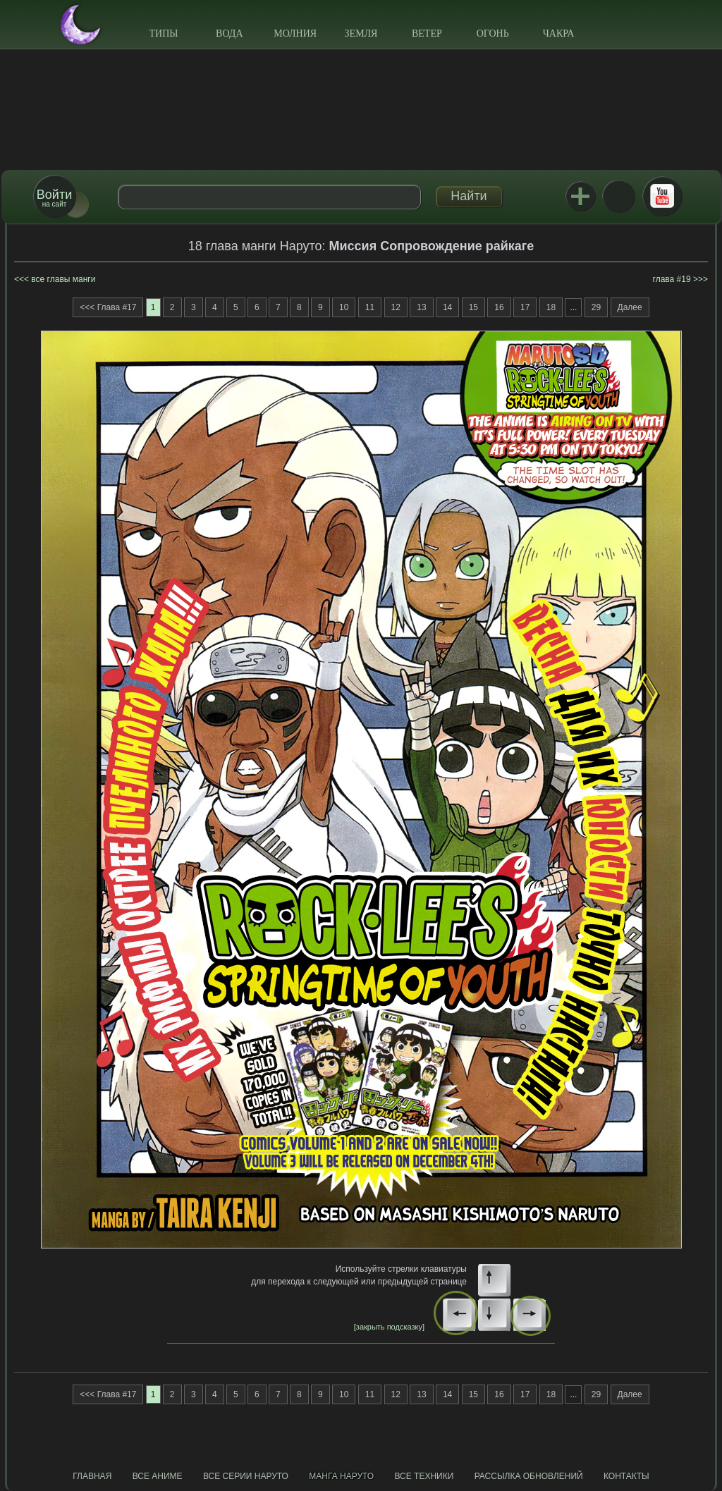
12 (395, 307)
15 (473, 307)
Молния (295, 33)
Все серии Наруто (245, 1476)
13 (421, 307)
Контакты (626, 1476)
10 (343, 307)
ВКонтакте (618, 196)
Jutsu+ (580, 196)
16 (498, 307)
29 (596, 307)
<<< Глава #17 (108, 307)
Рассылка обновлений (529, 1476)
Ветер (427, 33)
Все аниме (158, 1476)
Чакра (559, 33)
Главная (92, 1476)
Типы (163, 33)
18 (551, 307)
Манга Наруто (341, 1476)
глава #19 (672, 279)
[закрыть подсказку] (389, 1327)
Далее (630, 307)
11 (369, 307)
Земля (361, 33)
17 (525, 307)
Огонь (493, 33)
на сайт (54, 198)
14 (447, 307)
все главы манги (63, 279)
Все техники (423, 1476)
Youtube (662, 196)
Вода (229, 33)
